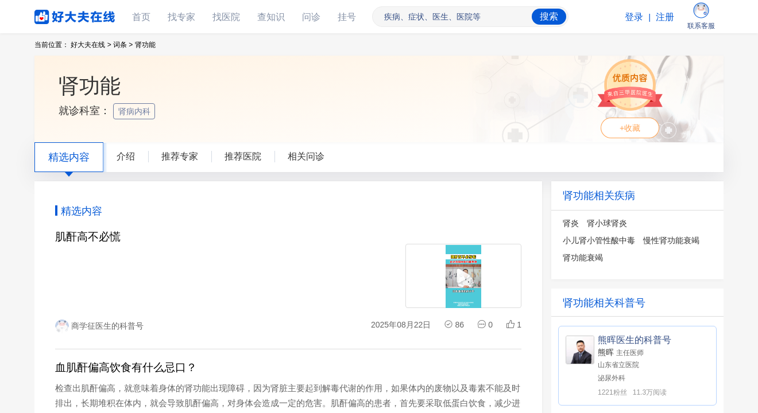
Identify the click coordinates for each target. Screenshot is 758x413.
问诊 (311, 17)
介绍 (126, 156)
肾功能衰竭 (583, 258)
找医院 (226, 17)
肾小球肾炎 (607, 223)
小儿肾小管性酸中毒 (599, 240)
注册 (665, 17)
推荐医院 (243, 156)
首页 (141, 17)
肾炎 (571, 223)
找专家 (181, 17)
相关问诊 (306, 156)
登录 (634, 17)
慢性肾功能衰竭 (671, 240)
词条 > (123, 45)
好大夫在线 (57, 15)
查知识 (271, 17)
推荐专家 (179, 156)
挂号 (347, 17)
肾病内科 (135, 111)
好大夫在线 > (91, 45)
